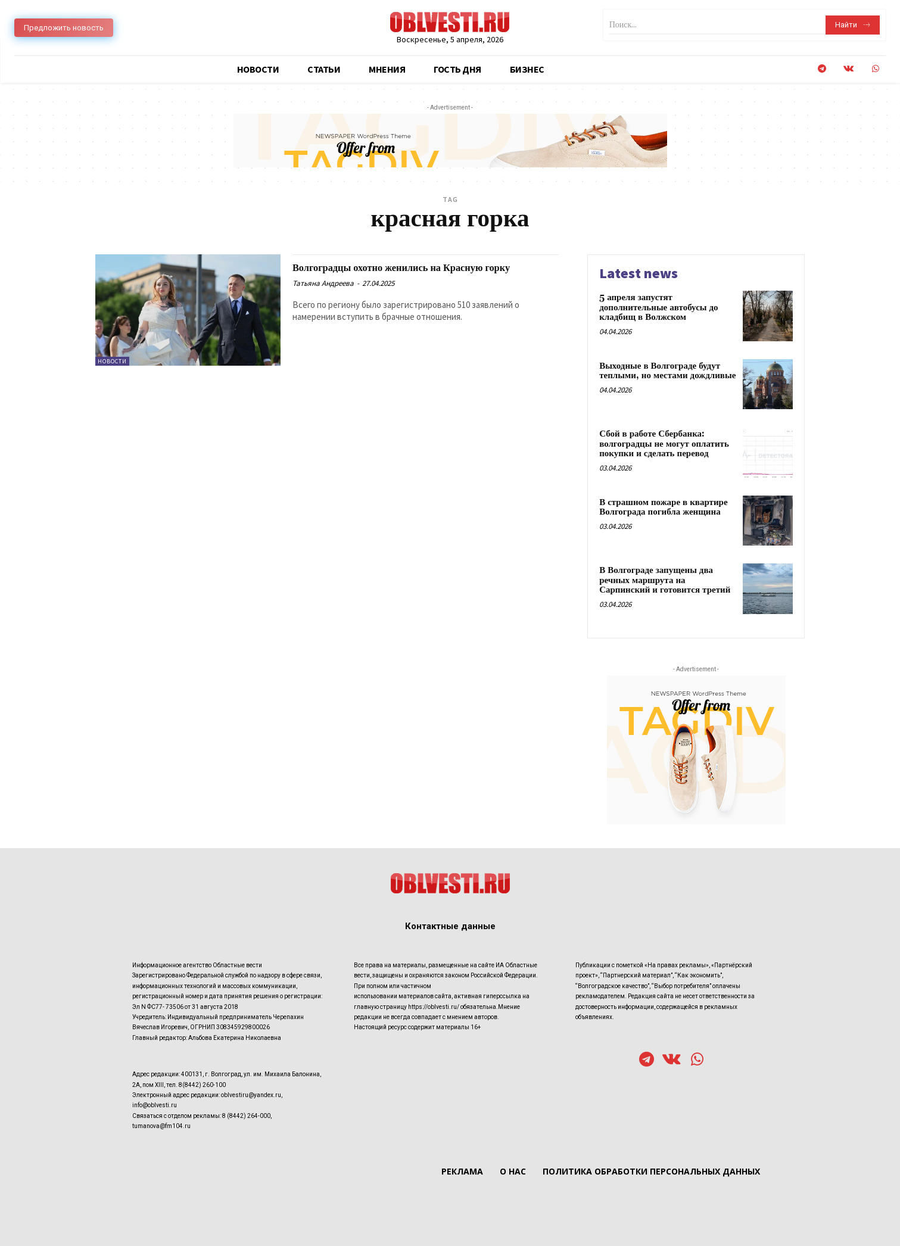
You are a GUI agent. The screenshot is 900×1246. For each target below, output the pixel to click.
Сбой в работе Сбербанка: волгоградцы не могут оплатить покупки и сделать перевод (664, 443)
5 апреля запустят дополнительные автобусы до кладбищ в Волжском (658, 307)
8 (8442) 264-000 (246, 1116)
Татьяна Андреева (323, 297)
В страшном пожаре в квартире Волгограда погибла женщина (663, 507)
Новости (112, 361)
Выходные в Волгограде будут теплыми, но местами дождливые (667, 371)
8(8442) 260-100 (202, 1085)
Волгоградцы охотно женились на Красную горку (414, 274)
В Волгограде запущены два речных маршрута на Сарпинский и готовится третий (664, 580)
